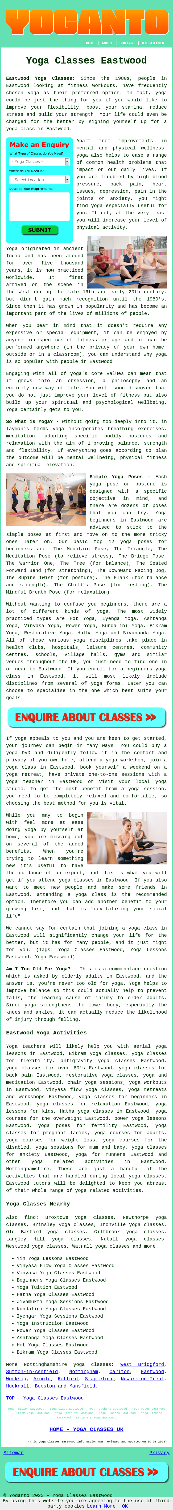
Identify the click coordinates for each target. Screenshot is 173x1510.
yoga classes (92, 1364)
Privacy (159, 1453)
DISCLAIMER (153, 43)
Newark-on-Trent (142, 1379)
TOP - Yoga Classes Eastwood (45, 1398)
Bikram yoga (85, 1053)
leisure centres (109, 647)
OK (125, 1506)
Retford (68, 1379)
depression (114, 191)
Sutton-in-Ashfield (32, 1371)
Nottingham (83, 1371)
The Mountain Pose (79, 549)
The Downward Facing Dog (130, 570)
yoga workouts (148, 1082)
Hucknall (17, 1386)
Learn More (101, 1506)
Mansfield (82, 1386)
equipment (84, 332)
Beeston (45, 1386)
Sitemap (13, 1453)
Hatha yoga (74, 1111)
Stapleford (99, 1379)
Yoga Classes (71, 1265)
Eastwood (152, 1371)
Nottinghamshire (27, 1169)
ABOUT (107, 43)
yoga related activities (72, 1161)
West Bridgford (142, 1364)
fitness (130, 395)
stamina (132, 107)
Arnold (42, 1379)
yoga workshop (124, 760)
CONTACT (127, 43)
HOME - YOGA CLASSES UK (86, 1429)
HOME (90, 43)
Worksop (16, 1379)
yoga (33, 93)
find (30, 1217)
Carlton (119, 1371)
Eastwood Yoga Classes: (40, 78)
